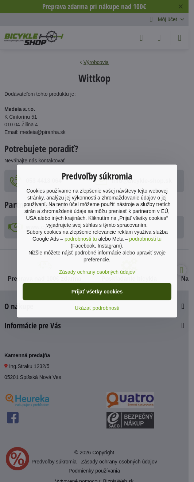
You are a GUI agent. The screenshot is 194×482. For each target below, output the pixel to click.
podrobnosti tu (81, 239)
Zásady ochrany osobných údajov (97, 272)
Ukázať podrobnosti (97, 308)
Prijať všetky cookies (97, 292)
